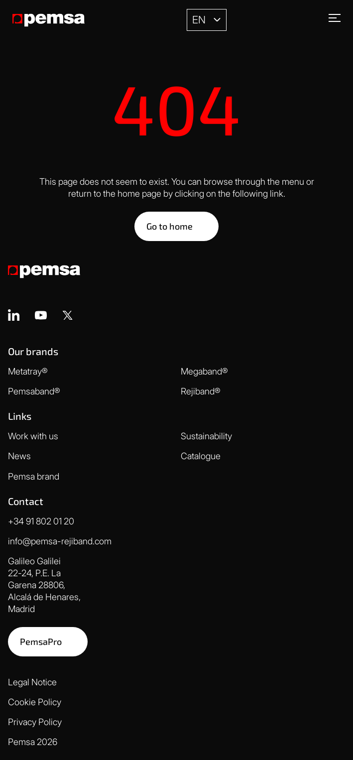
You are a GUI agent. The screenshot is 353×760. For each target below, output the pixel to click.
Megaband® (204, 371)
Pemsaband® (34, 391)
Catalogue (201, 456)
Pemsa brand (33, 476)
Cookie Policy (34, 702)
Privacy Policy (35, 722)
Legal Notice (32, 682)
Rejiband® (201, 391)
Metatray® (28, 371)
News (19, 456)
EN (199, 19)
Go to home (169, 226)
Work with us (33, 436)
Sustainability (206, 436)
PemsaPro (41, 641)
